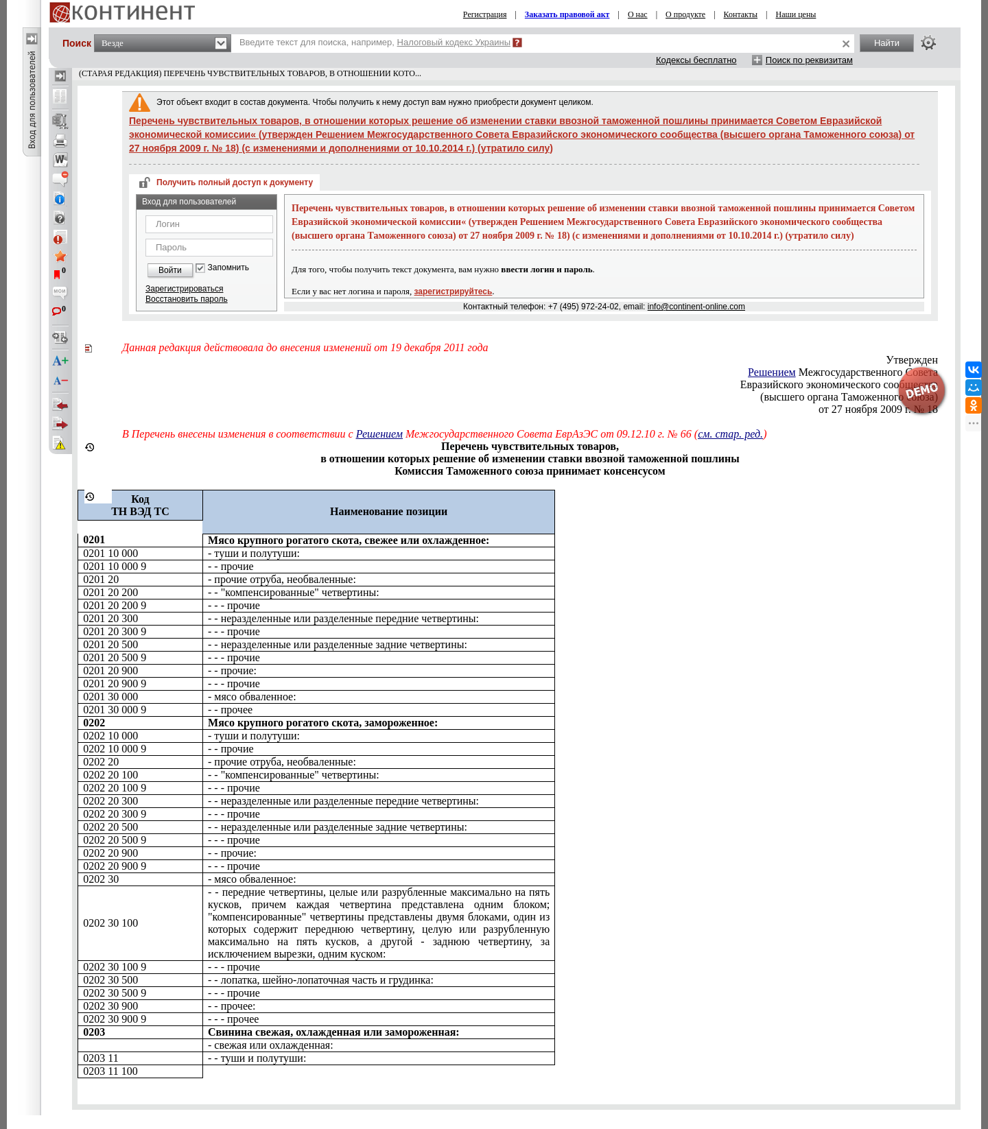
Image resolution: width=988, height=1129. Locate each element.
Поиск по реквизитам (809, 60)
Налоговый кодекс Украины (454, 42)
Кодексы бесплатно (696, 60)
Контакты (741, 14)
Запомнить (228, 267)
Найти (886, 43)
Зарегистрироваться (184, 289)
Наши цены (796, 14)
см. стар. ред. (730, 434)
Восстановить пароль (186, 299)
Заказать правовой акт (567, 14)
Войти (170, 270)
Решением (772, 372)
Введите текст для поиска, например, (374, 42)
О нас (638, 14)
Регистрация (485, 14)
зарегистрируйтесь (453, 291)
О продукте (685, 14)
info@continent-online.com (696, 306)
